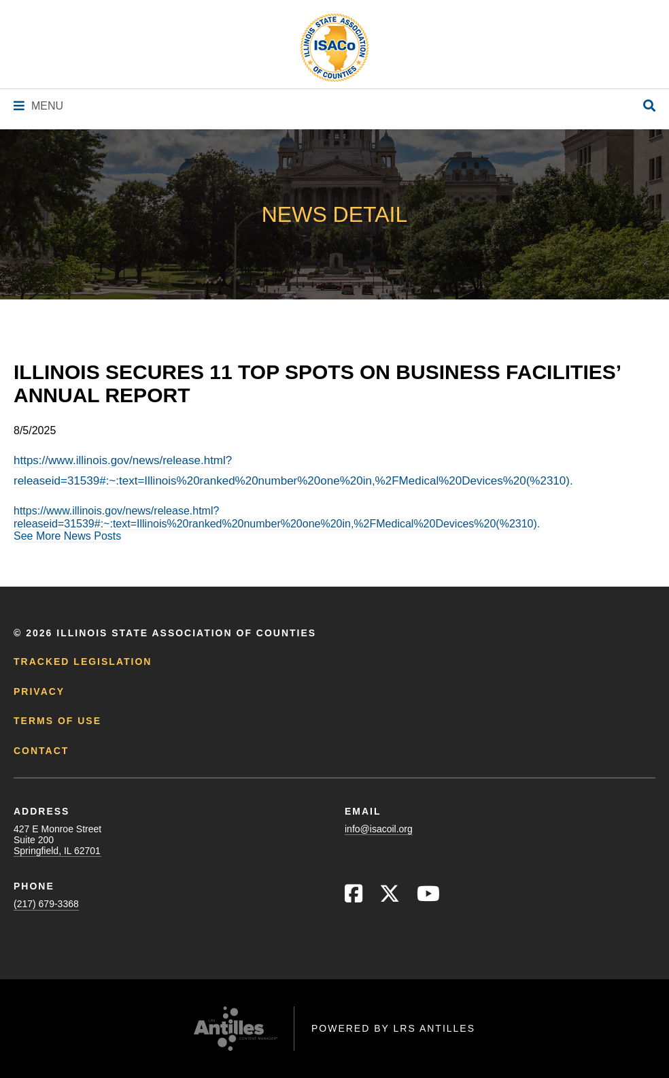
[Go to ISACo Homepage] (334, 48)
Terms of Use (57, 720)
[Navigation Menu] (38, 105)
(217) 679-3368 (46, 903)
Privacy (39, 691)
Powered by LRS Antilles (393, 1028)
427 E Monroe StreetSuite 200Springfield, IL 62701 (57, 839)
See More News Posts (67, 536)
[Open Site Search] (649, 106)
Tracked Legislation (83, 661)
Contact (41, 750)
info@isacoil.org (379, 828)
